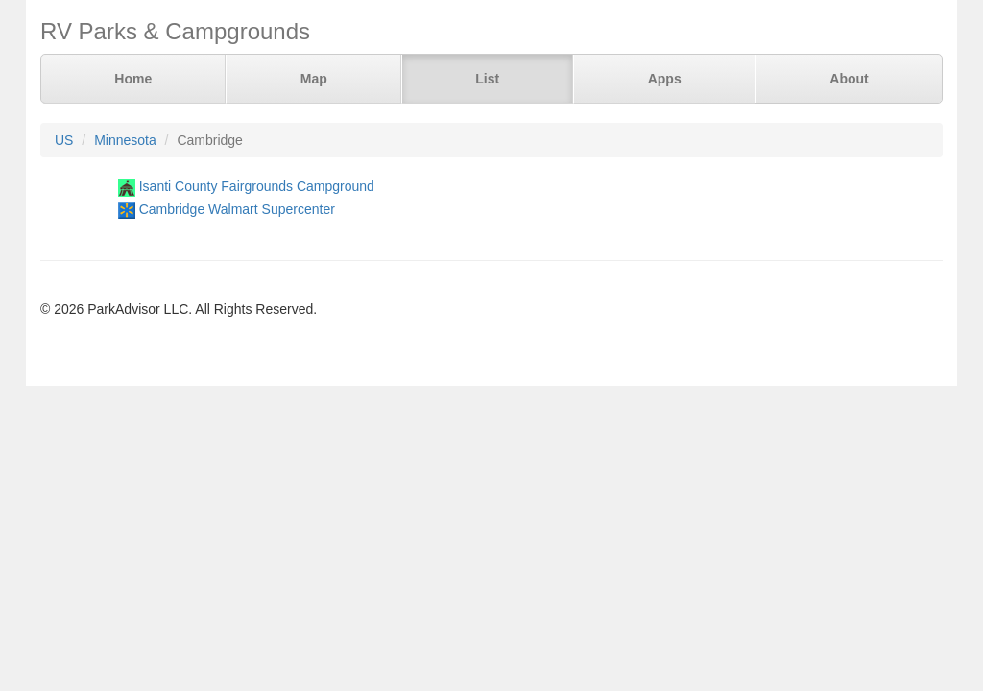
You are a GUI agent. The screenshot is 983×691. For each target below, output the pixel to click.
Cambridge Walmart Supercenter (237, 209)
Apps (665, 78)
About (848, 78)
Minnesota (125, 140)
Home (133, 78)
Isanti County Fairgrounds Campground (256, 186)
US (64, 140)
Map (313, 78)
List (487, 78)
